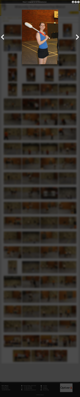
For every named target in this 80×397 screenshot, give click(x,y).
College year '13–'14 (32, 2)
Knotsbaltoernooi (42, 2)
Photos (24, 2)
